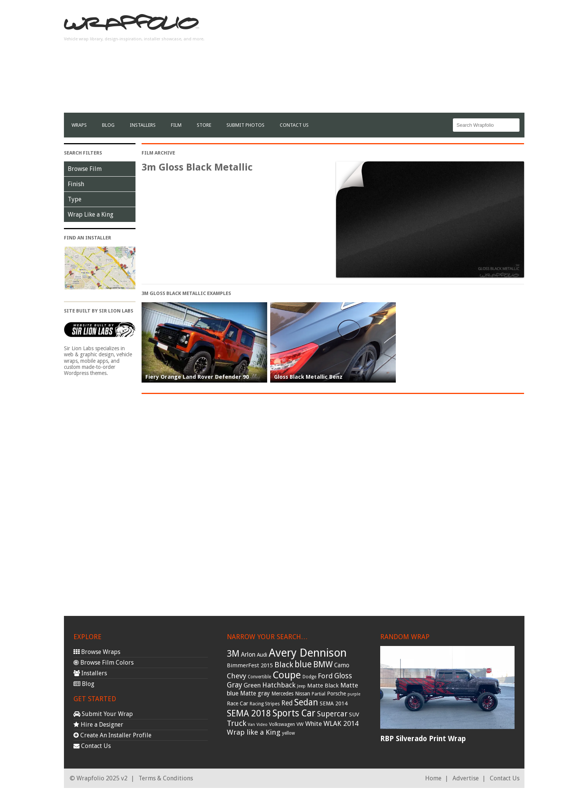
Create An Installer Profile (112, 735)
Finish (76, 184)
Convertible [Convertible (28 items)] (259, 676)
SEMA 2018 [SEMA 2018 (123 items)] (249, 713)
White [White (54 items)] (313, 723)
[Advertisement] (385, 59)
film (176, 125)
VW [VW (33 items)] (300, 724)
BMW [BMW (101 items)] (323, 664)
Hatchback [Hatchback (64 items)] (279, 685)
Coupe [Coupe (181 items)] (286, 675)
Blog (108, 125)
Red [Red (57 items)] (287, 703)
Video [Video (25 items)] (262, 724)
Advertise (466, 778)
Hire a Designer (98, 724)
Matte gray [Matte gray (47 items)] (255, 693)
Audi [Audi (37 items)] (262, 655)
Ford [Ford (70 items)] (325, 675)
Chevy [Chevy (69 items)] (236, 675)
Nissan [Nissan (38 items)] (302, 694)
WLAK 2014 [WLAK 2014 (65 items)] (341, 723)
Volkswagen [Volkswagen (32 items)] (282, 724)
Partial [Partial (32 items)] (318, 694)
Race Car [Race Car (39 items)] (237, 703)
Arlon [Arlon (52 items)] (248, 654)
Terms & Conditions (166, 778)
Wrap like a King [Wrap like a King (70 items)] (253, 732)
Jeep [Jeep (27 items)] (301, 686)
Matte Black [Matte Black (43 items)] (323, 685)
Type (74, 199)
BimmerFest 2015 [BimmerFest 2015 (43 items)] (250, 665)
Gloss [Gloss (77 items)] (343, 675)
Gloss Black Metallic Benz (308, 377)
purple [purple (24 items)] (353, 694)
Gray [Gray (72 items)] (234, 685)
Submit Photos (245, 125)
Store (204, 125)
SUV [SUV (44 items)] (354, 714)
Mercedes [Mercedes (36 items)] (282, 694)
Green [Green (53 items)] (252, 685)
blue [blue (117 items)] (303, 664)
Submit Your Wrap (103, 714)
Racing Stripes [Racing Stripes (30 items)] (265, 704)
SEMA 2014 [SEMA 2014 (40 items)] (333, 703)
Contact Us (294, 125)
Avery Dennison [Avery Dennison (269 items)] (308, 652)
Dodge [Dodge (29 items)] (309, 676)
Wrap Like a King (90, 214)
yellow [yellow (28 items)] (288, 733)
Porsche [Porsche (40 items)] (336, 694)
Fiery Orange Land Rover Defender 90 (197, 377)
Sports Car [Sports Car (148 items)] (294, 713)
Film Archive (158, 153)
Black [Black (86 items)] (283, 664)
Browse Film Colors (103, 662)
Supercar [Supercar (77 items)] (332, 714)
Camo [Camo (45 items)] (341, 665)
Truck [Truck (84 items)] (236, 723)
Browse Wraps (96, 651)
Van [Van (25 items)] (251, 724)
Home (433, 778)
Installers (143, 125)
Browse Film (85, 168)
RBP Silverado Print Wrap (423, 739)
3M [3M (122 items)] (233, 653)
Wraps (79, 125)
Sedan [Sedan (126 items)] (306, 702)
